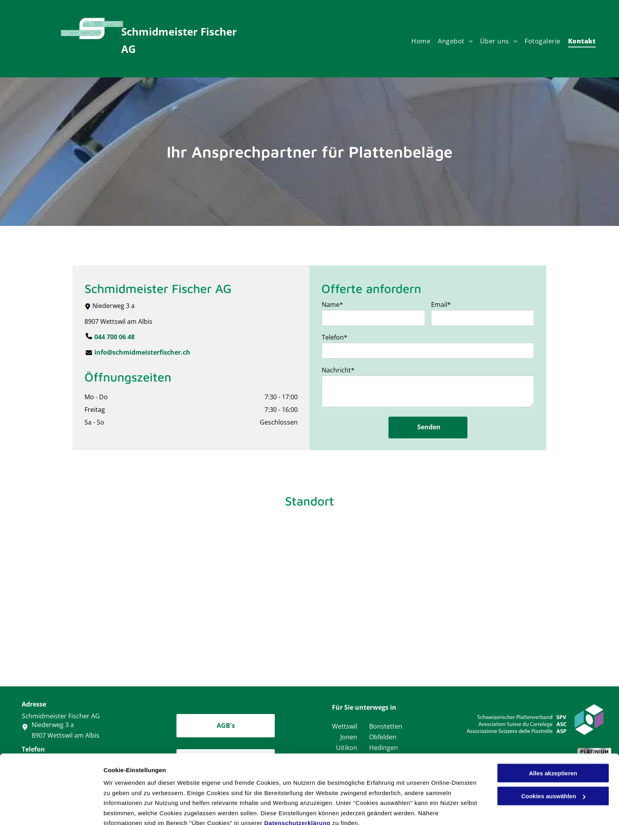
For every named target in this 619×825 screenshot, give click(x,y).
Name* (332, 304)
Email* (441, 304)
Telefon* (334, 337)
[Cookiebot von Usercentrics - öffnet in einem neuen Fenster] (51, 810)
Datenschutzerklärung (297, 787)
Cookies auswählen (131, 809)
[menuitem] (424, 43)
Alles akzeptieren (553, 737)
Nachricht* (338, 370)
